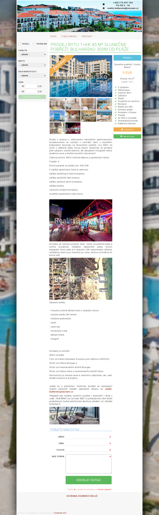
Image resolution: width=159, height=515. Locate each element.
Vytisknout (127, 129)
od (23, 86)
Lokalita (22, 50)
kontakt (87, 36)
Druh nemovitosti (27, 72)
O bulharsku (69, 36)
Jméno (61, 437)
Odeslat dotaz (88, 480)
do (23, 92)
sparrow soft (60, 513)
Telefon (60, 450)
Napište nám (127, 136)
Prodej (25, 44)
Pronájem (42, 44)
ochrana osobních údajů (82, 496)
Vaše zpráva (58, 456)
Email (61, 443)
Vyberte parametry (32, 97)
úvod (53, 36)
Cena (20, 82)
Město (21, 61)
